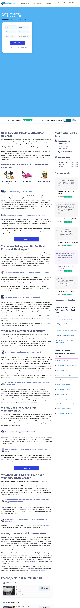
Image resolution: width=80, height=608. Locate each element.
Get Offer (48, 3)
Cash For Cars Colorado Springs (66, 365)
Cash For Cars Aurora (63, 370)
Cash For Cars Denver (63, 361)
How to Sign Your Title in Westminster (36, 570)
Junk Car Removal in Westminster (66, 331)
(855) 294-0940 (31, 561)
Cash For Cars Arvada (63, 389)
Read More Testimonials (67, 300)
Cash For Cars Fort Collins (64, 380)
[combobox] (11, 27)
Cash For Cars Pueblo (63, 385)
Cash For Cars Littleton (64, 375)
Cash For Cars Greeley (64, 409)
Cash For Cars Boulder (63, 394)
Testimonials (25, 3)
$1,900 (46, 588)
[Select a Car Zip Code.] (11, 36)
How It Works (36, 3)
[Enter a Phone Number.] (24, 36)
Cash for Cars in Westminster (65, 335)
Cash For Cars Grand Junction (66, 404)
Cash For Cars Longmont (64, 399)
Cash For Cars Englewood (64, 413)
